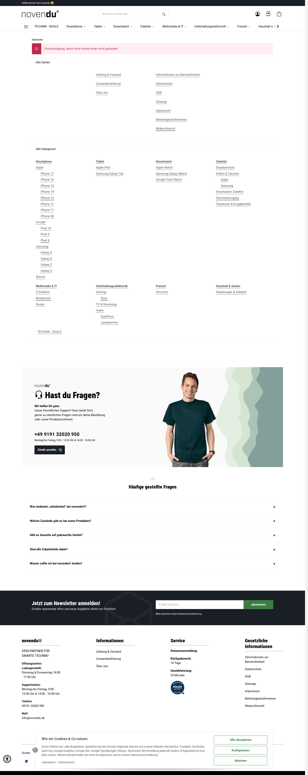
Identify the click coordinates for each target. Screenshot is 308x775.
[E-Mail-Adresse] (200, 604)
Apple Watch (164, 167)
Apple (39, 167)
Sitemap (250, 684)
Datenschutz (67, 762)
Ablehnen (240, 760)
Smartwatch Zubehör (230, 192)
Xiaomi (40, 277)
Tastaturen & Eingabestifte (233, 204)
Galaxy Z (46, 264)
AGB (248, 676)
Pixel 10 (46, 228)
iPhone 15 (47, 186)
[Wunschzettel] (268, 14)
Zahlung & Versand (108, 651)
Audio (100, 310)
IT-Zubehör (43, 292)
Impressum (49, 762)
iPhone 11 (47, 210)
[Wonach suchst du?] (129, 14)
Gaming (101, 292)
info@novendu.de (33, 718)
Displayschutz (225, 167)
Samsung (42, 246)
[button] (257, 14)
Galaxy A (46, 252)
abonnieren (258, 604)
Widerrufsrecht (254, 706)
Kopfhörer (107, 316)
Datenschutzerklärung (189, 613)
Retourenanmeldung (184, 651)
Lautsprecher (109, 322)
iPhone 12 (47, 204)
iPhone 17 (47, 173)
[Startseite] (40, 14)
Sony (104, 298)
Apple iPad (103, 167)
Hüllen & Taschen (227, 173)
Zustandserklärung (108, 659)
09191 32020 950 (33, 706)
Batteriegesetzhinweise (260, 698)
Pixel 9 (45, 234)
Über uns (102, 666)
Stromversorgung (227, 198)
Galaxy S (46, 258)
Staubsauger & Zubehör (231, 292)
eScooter (162, 292)
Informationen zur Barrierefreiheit (256, 659)
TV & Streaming (106, 304)
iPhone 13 (47, 198)
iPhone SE (47, 216)
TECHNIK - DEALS (49, 332)
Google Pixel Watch (169, 179)
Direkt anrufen (50, 450)
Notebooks (43, 298)
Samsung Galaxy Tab (109, 173)
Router (40, 304)
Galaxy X (46, 271)
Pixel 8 (45, 240)
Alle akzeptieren (240, 740)
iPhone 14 (47, 192)
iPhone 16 (47, 179)
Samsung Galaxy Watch (171, 173)
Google (40, 222)
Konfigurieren (240, 750)
